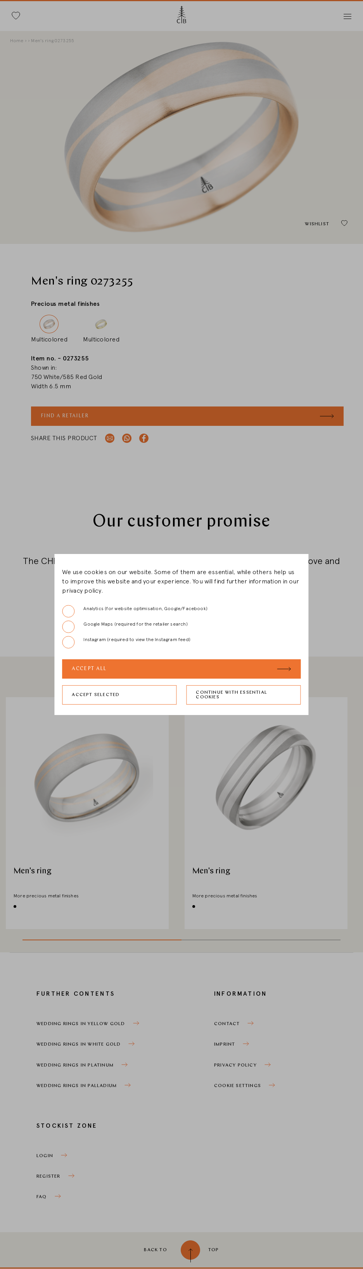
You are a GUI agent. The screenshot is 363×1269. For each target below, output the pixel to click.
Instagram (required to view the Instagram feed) (126, 642)
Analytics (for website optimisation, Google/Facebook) (134, 611)
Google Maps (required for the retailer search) (124, 627)
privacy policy (81, 591)
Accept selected (95, 695)
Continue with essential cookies (231, 695)
